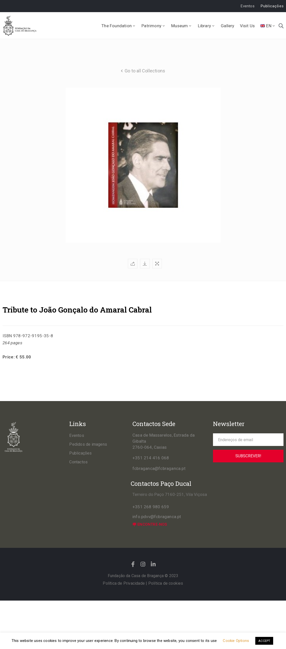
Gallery (227, 25)
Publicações (80, 453)
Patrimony (153, 25)
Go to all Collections (145, 70)
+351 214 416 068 (150, 457)
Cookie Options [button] (236, 640)
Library (207, 25)
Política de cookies (165, 583)
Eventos (76, 435)
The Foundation (118, 25)
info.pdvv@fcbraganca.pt (156, 516)
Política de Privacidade (124, 583)
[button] (247, 6)
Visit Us (247, 25)
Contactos (78, 462)
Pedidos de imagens (88, 444)
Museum (181, 25)
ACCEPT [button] (264, 641)
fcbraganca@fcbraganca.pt (159, 468)
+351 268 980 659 (150, 506)
